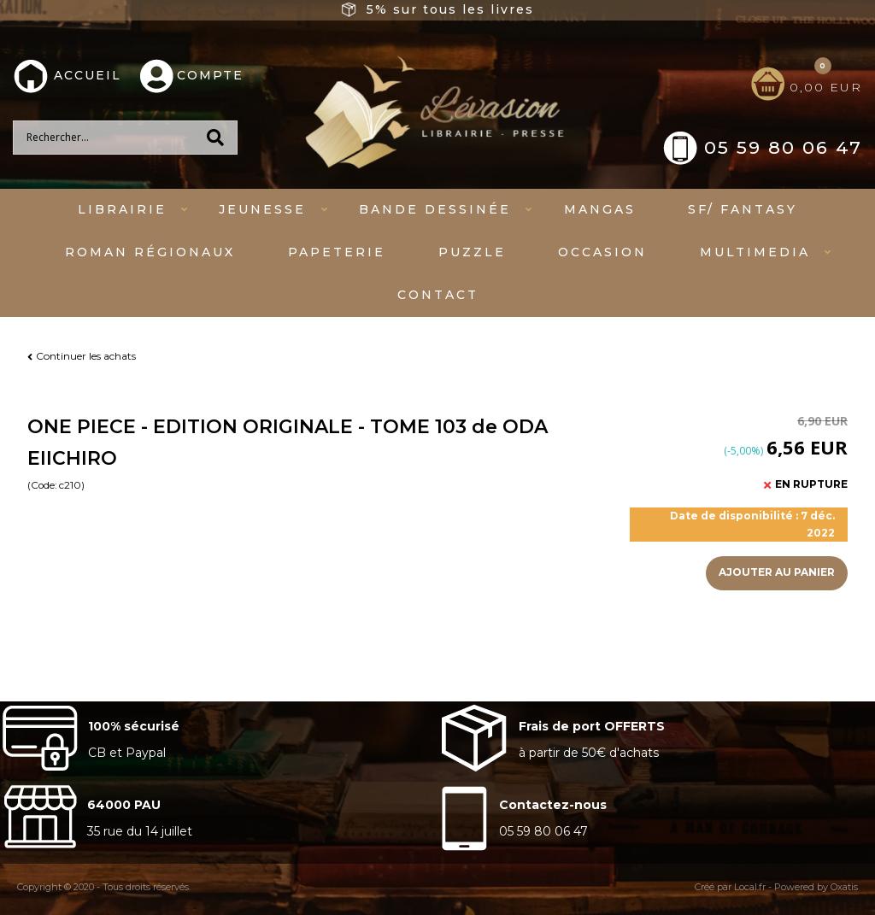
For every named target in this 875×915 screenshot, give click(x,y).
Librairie (122, 209)
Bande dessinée (435, 209)
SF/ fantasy (742, 209)
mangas (600, 209)
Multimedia (755, 252)
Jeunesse (262, 209)
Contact (438, 294)
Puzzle (472, 252)
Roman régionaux (150, 252)
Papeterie (336, 252)
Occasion (602, 252)
